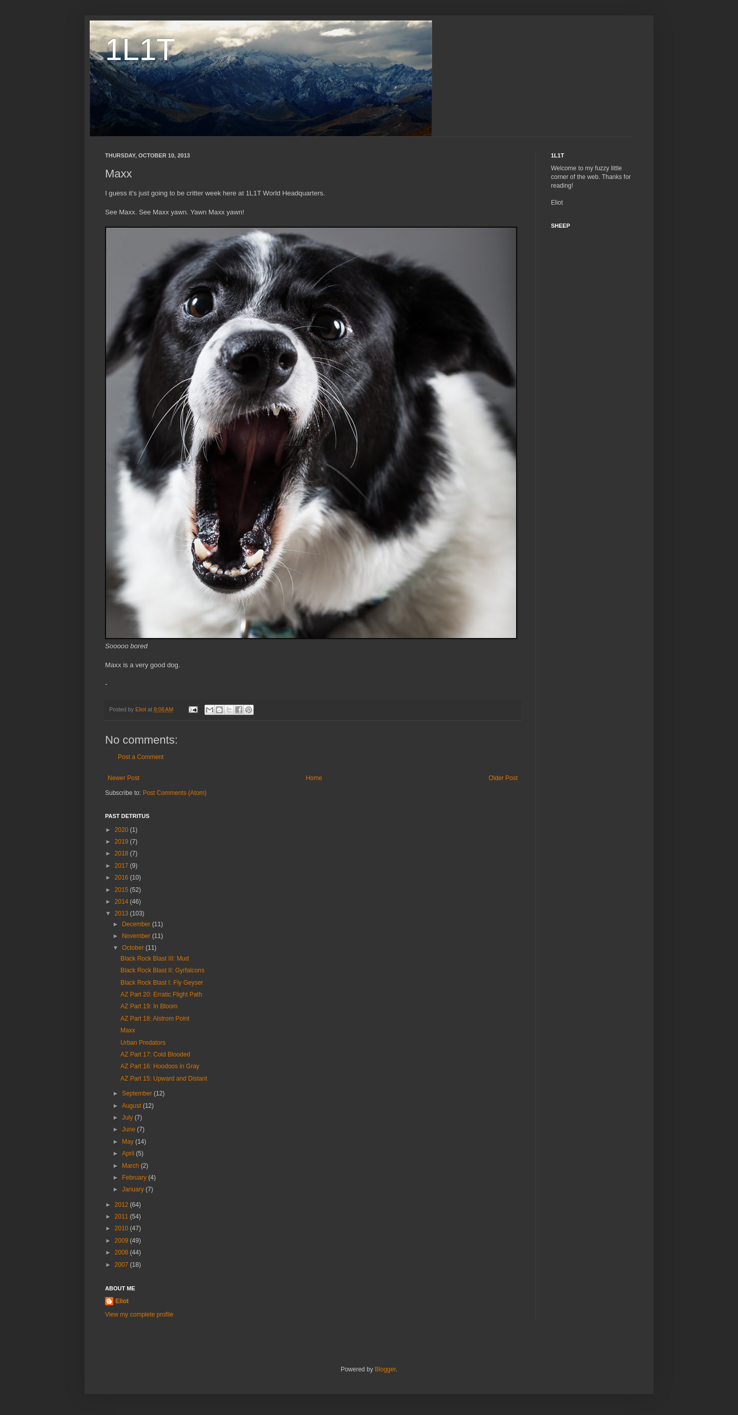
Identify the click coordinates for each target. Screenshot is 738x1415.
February (135, 1177)
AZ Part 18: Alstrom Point (155, 1018)
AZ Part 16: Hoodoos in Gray (159, 1066)
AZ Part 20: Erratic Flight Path (161, 994)
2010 (122, 1228)
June (129, 1129)
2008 (122, 1252)
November (137, 936)
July (128, 1117)
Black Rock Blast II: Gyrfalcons (162, 970)
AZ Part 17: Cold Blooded (155, 1054)
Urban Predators (143, 1042)
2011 (122, 1216)
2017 (122, 865)
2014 (122, 901)
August (132, 1105)
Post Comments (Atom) (174, 792)
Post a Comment (140, 757)
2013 (122, 913)
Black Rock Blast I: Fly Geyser (161, 982)
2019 (122, 841)
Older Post (503, 778)
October (134, 947)
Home (314, 778)
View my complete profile (139, 1314)
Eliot (122, 1301)
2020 (122, 829)
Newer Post (123, 778)
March (131, 1165)
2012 (122, 1204)
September (138, 1093)
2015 (122, 889)
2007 (122, 1264)
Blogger (385, 1369)
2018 (122, 853)
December (137, 924)
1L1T (140, 49)
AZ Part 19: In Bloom (148, 1006)
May (128, 1141)
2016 (122, 877)
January (134, 1189)
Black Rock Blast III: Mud (154, 958)
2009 (122, 1240)
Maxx (127, 1030)
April (129, 1153)
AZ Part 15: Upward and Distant (163, 1078)
